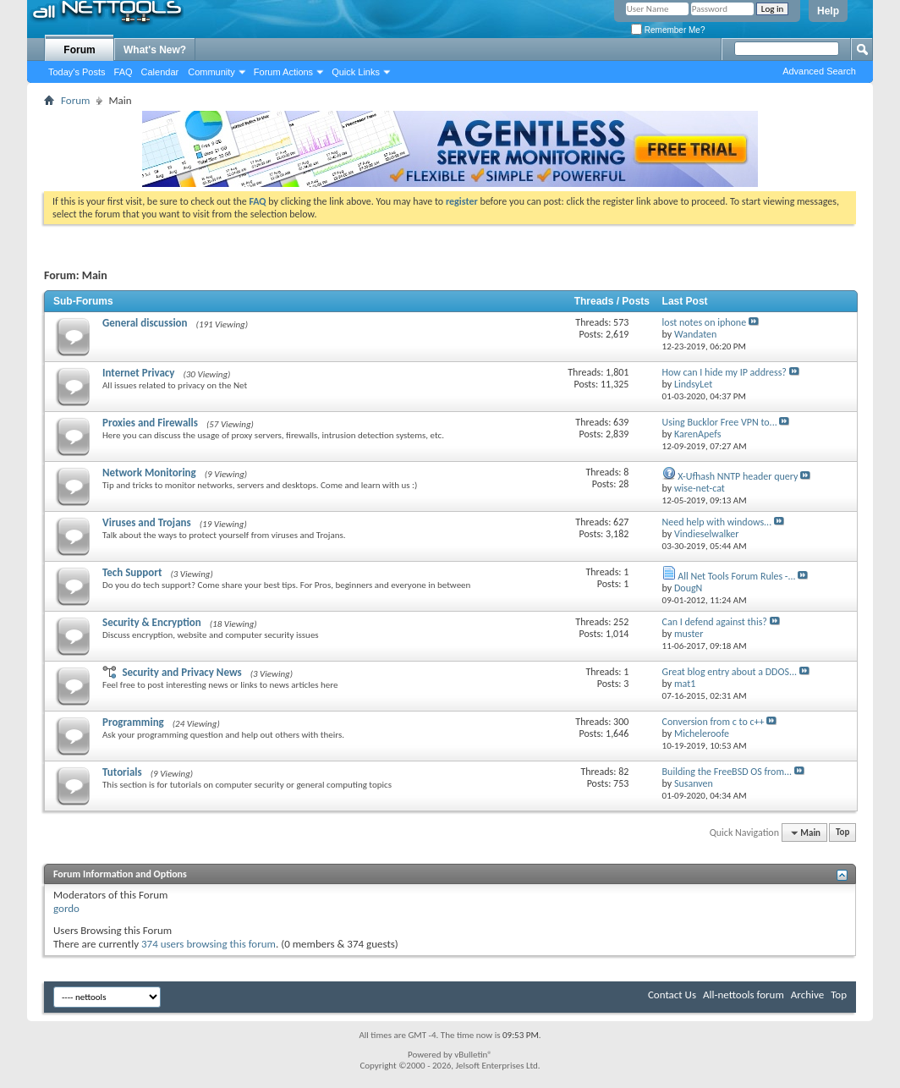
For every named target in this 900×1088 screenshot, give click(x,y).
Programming (133, 722)
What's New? (154, 50)
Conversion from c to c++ (713, 722)
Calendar (160, 72)
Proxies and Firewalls (150, 422)
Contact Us (672, 994)
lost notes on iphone (704, 322)
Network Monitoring (149, 472)
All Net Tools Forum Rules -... (736, 576)
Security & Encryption (151, 622)
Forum (79, 50)
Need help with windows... (717, 522)
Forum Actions (283, 72)
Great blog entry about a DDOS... (729, 672)
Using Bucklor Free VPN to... (719, 422)
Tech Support (132, 572)
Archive (807, 994)
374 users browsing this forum (208, 943)
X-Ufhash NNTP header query (738, 476)
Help (828, 11)
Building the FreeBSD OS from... (727, 772)
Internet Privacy (138, 372)
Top (842, 832)
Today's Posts (77, 72)
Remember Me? (668, 30)
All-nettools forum (743, 994)
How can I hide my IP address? (724, 372)
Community (211, 72)
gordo (66, 908)
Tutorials (122, 772)
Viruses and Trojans (146, 522)
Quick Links (356, 72)
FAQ (123, 72)
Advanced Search (819, 71)
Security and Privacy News (181, 672)
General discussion (145, 322)
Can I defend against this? (714, 622)
